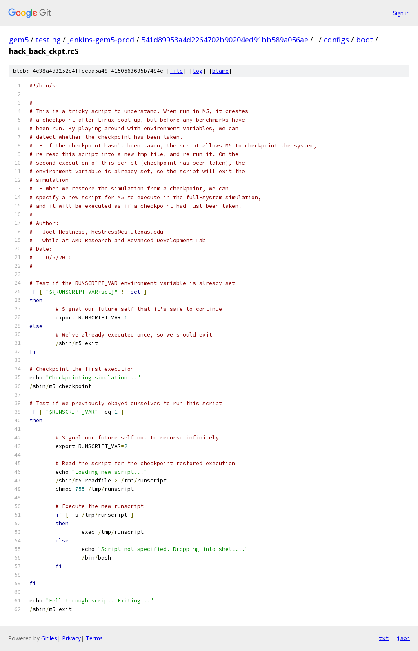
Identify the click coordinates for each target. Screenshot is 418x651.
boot (364, 40)
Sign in (401, 13)
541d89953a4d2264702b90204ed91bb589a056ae (224, 40)
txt (384, 638)
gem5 (19, 40)
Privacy (71, 638)
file (176, 70)
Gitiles (49, 638)
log (197, 70)
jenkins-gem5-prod (101, 40)
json (403, 638)
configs (336, 40)
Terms (94, 638)
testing (48, 40)
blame (220, 70)
